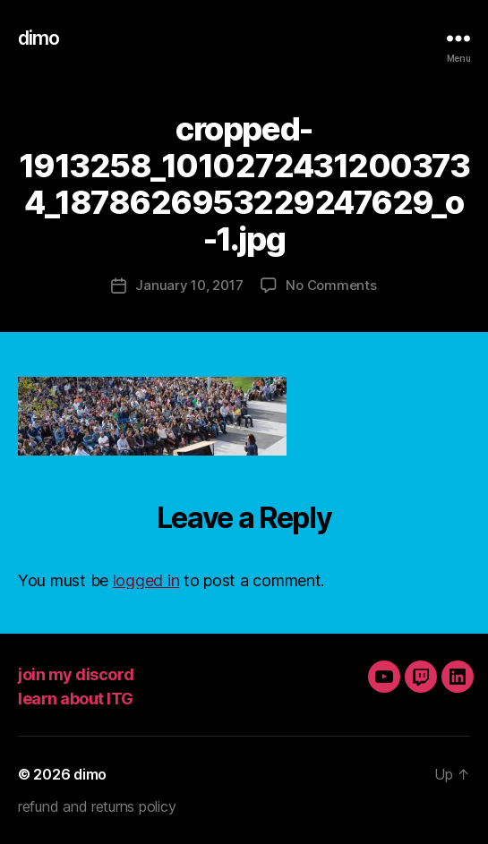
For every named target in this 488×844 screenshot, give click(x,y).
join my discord (76, 674)
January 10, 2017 (189, 285)
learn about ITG (75, 698)
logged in (146, 580)
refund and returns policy (97, 806)
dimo (39, 38)
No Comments (331, 285)
